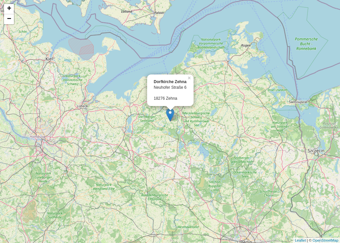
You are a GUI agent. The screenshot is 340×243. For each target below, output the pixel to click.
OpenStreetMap (325, 240)
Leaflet (300, 240)
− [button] (9, 19)
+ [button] (9, 9)
